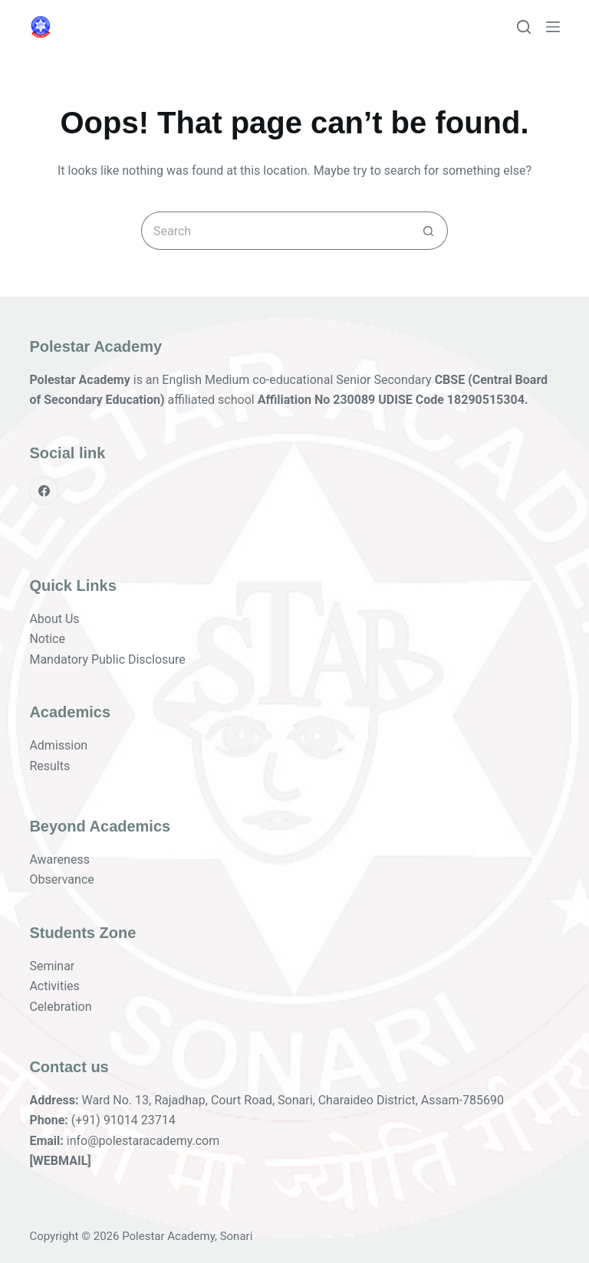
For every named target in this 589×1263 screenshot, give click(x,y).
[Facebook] (43, 491)
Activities (54, 986)
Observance (61, 879)
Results (49, 766)
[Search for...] (275, 231)
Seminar (51, 966)
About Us (54, 619)
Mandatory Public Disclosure (107, 659)
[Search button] (429, 231)
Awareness (59, 859)
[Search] (524, 27)
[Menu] (553, 27)
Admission (58, 745)
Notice (47, 639)
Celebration (60, 1006)
